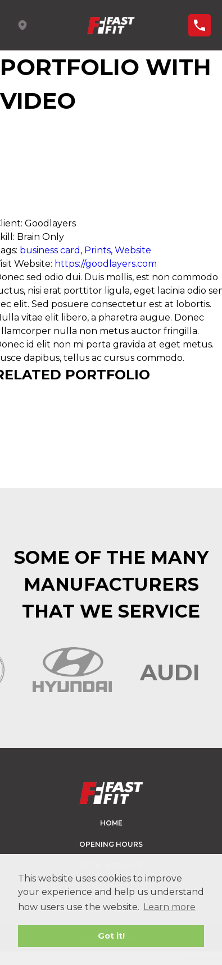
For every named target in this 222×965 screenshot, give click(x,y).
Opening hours (111, 844)
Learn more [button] (169, 907)
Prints (97, 250)
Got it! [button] (111, 936)
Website (133, 250)
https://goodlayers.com (106, 263)
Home (111, 823)
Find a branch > (199, 25)
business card (50, 250)
